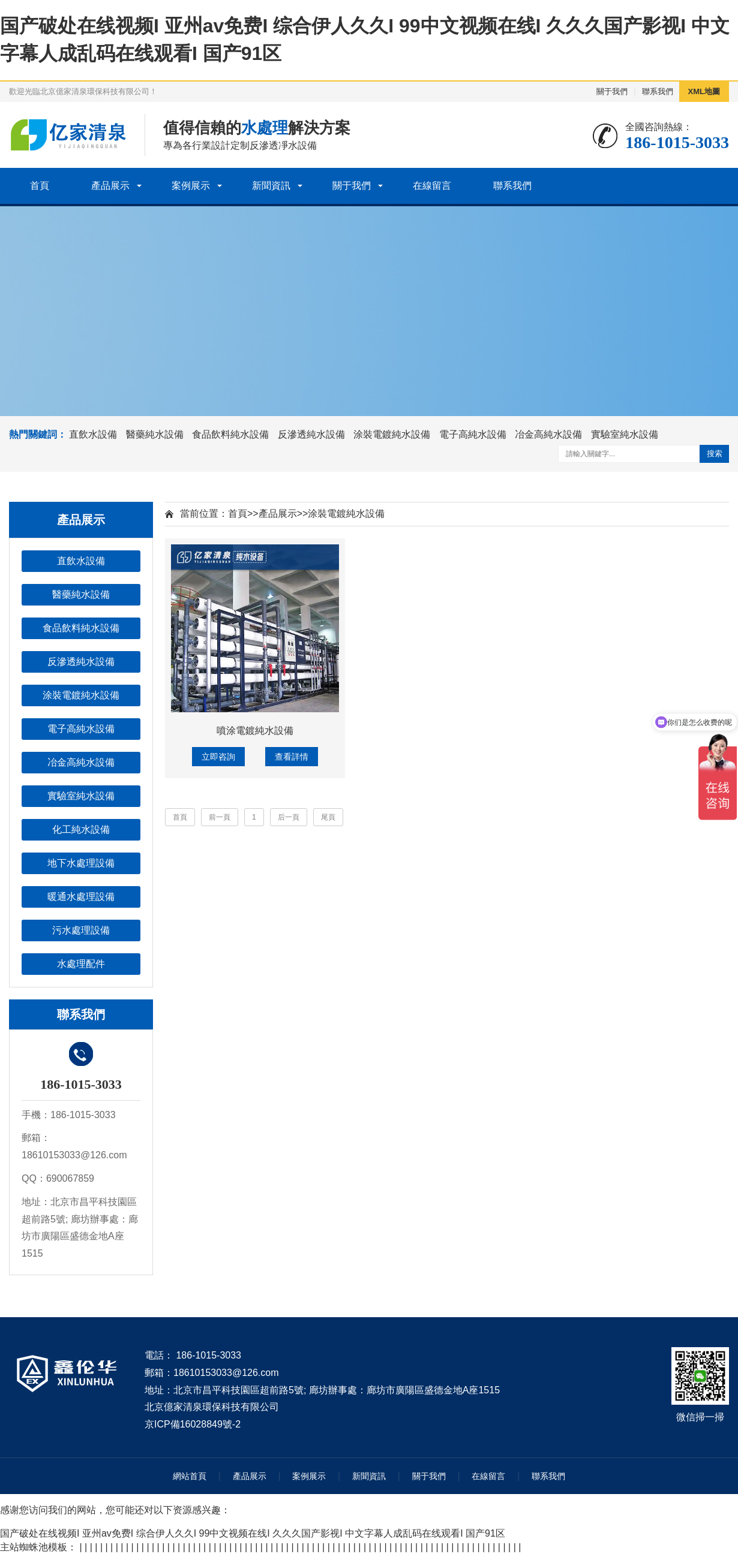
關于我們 (612, 91)
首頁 (39, 185)
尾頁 (328, 817)
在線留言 (432, 185)
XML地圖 (704, 91)
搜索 (714, 453)
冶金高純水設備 (548, 434)
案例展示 (191, 185)
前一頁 (219, 817)
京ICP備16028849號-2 (193, 1424)
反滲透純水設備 (311, 434)
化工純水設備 (81, 829)
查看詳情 (291, 756)
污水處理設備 (81, 930)
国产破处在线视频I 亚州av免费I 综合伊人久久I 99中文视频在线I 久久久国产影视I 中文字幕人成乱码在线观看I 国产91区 (252, 1533)
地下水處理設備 (81, 863)
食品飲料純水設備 (230, 434)
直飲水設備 (93, 434)
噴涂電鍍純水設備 (255, 730)
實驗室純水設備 (624, 434)
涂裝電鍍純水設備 (391, 434)
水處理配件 (81, 964)
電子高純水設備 (472, 434)
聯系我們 (657, 91)
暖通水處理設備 (81, 897)
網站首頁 (189, 1476)
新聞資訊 (271, 185)
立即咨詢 (218, 756)
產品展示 (110, 185)
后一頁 (288, 817)
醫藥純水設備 (155, 434)
